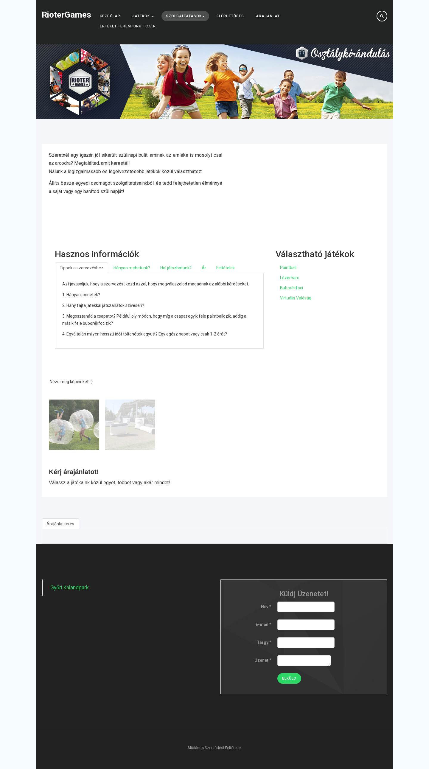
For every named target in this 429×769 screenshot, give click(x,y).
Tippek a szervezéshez (81, 267)
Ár (204, 267)
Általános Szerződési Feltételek (214, 747)
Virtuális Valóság (295, 298)
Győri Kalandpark (69, 588)
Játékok (143, 16)
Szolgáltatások (185, 16)
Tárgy (264, 642)
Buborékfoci (291, 287)
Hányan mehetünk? (132, 267)
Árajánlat (268, 16)
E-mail (263, 624)
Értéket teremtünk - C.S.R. (128, 26)
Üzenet (262, 660)
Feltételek (225, 267)
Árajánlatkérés (60, 523)
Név (266, 606)
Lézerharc (289, 277)
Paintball (288, 267)
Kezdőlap (110, 16)
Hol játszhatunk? (176, 267)
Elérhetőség (230, 16)
